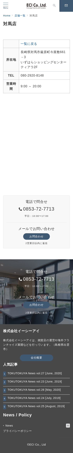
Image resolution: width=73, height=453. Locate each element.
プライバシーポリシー (17, 430)
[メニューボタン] (5, 6)
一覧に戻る (29, 43)
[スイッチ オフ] (54, 5)
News (37, 426)
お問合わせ (36, 236)
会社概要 (36, 357)
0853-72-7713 (38, 209)
